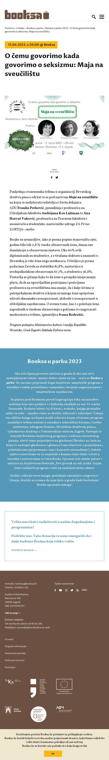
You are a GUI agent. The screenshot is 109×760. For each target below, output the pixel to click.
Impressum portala (15, 653)
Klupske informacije (15, 646)
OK (53, 753)
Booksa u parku (35, 28)
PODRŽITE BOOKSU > (23, 550)
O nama (9, 639)
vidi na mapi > (12, 613)
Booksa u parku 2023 (56, 28)
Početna (9, 28)
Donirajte (10, 667)
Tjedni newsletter (64, 583)
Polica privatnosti (14, 660)
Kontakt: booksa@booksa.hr (21, 583)
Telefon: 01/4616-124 (16, 587)
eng (84, 590)
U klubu (20, 28)
